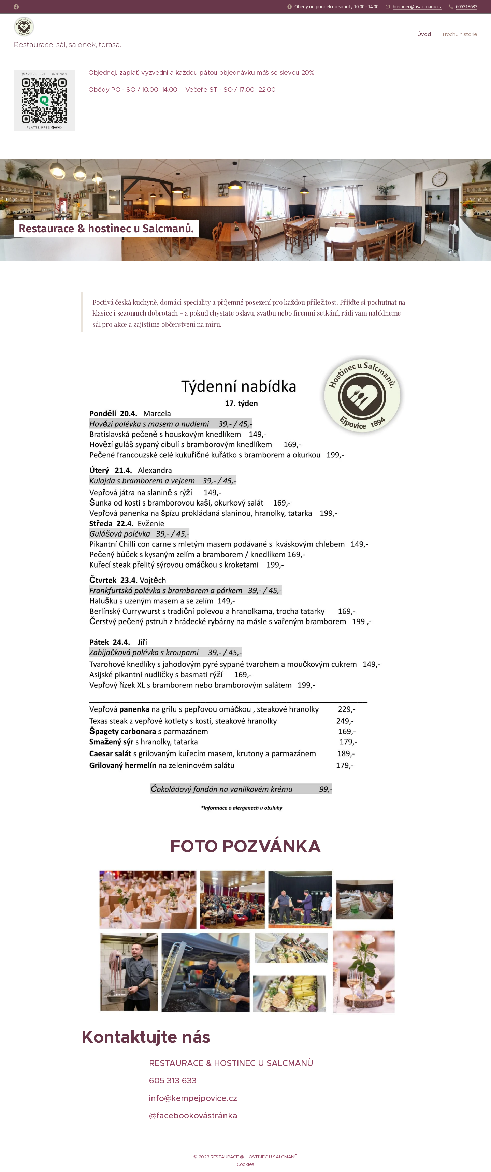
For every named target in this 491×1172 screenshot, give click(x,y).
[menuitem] (424, 34)
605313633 (466, 6)
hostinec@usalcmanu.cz (417, 6)
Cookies (245, 1164)
